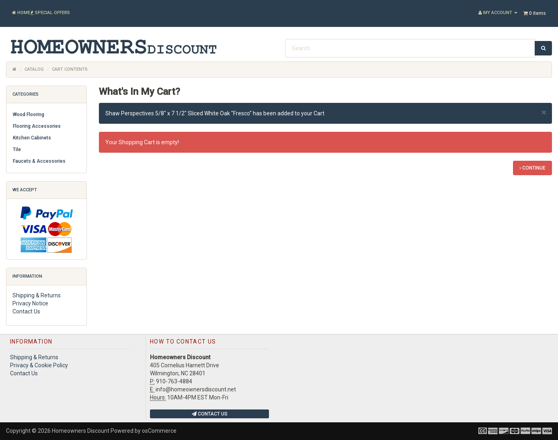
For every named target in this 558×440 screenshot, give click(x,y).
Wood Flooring (28, 114)
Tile (17, 149)
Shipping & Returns (36, 295)
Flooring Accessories (37, 126)
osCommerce (159, 431)
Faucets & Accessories (39, 161)
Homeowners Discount (80, 431)
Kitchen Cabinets (32, 138)
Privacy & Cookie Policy (39, 365)
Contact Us (26, 311)
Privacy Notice (30, 303)
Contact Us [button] (210, 414)
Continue (532, 168)
